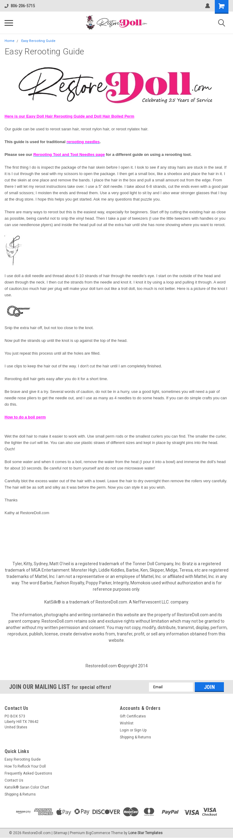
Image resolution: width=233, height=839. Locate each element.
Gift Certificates (133, 716)
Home (10, 41)
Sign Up (140, 730)
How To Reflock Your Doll (25, 766)
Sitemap (60, 833)
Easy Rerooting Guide (38, 41)
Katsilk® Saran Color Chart (27, 787)
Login (124, 730)
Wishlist (126, 723)
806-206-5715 (20, 5)
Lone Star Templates (145, 833)
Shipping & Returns (135, 737)
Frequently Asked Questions (28, 773)
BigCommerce (98, 833)
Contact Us (14, 780)
